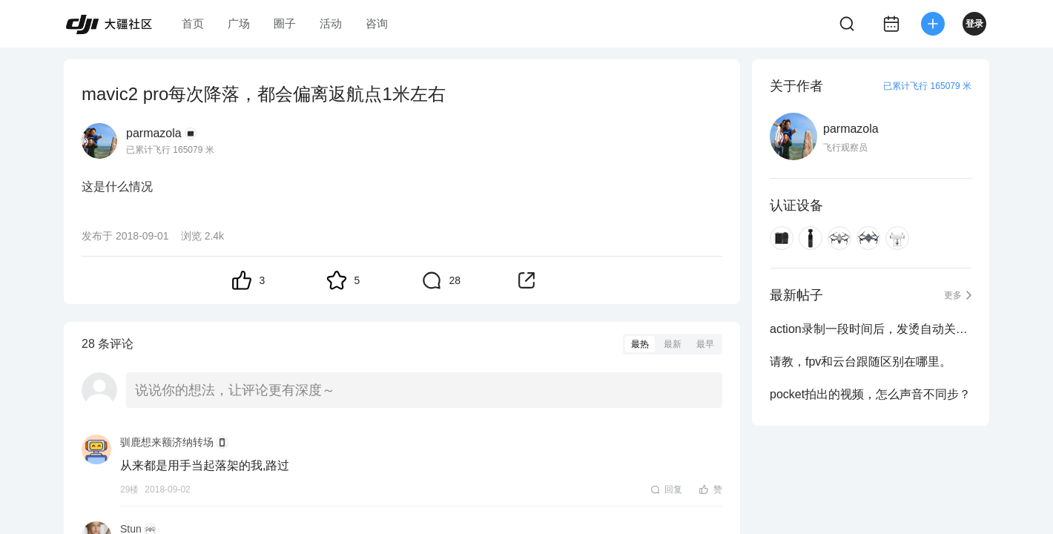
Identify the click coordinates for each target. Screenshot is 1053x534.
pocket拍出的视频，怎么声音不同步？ (870, 394)
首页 (193, 23)
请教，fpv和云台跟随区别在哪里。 (860, 361)
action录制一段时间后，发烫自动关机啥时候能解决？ (870, 329)
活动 (331, 23)
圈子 (285, 23)
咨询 (377, 23)
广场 (239, 23)
